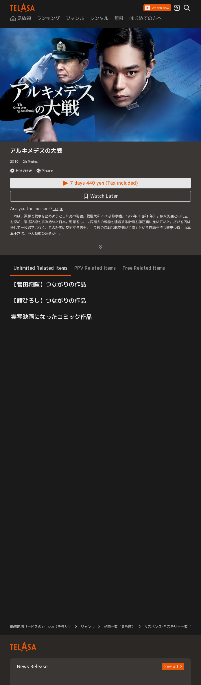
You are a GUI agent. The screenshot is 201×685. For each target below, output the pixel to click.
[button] (157, 7)
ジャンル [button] (88, 626)
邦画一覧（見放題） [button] (119, 626)
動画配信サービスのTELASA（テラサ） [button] (40, 626)
